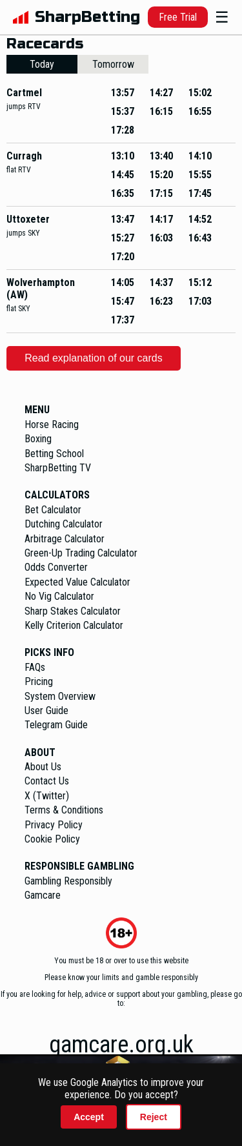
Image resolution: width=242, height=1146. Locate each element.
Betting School (54, 453)
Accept (89, 1117)
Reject (153, 1117)
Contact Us (47, 781)
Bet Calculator (53, 510)
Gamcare (43, 895)
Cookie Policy (52, 839)
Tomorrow (113, 64)
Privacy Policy (54, 825)
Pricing (39, 681)
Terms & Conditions (64, 810)
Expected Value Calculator (77, 582)
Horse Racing (52, 424)
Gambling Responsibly (68, 881)
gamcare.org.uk (121, 1044)
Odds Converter (56, 567)
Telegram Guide (56, 725)
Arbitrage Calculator (65, 539)
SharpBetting (87, 17)
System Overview (60, 696)
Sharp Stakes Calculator (73, 611)
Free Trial (178, 17)
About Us (43, 767)
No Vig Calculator (59, 596)
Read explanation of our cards (93, 358)
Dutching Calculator (64, 524)
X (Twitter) (47, 796)
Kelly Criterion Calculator (74, 625)
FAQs (35, 667)
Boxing (38, 439)
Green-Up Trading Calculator (81, 553)
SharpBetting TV (58, 468)
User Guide (46, 710)
